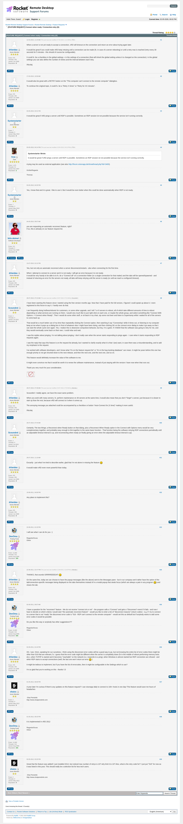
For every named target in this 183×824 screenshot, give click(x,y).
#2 (161, 76)
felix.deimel (13, 238)
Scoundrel (13, 308)
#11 (160, 457)
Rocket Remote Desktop (43, 25)
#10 (160, 423)
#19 (160, 759)
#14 (160, 570)
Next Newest (23, 793)
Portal (155, 15)
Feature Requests (59, 25)
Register (34, 19)
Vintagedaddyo (27, 817)
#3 (161, 111)
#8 (161, 298)
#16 (160, 647)
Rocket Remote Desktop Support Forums (19, 25)
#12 (160, 492)
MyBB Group (31, 815)
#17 (160, 682)
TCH (73, 40)
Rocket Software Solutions (26, 812)
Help (174, 15)
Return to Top (42, 812)
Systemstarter (14, 121)
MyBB (16, 815)
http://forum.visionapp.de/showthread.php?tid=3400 (89, 164)
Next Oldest (12, 793)
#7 (161, 263)
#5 (161, 185)
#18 (160, 716)
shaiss (13, 692)
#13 (160, 527)
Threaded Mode (171, 35)
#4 (161, 147)
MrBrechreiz (17, 817)
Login (27, 19)
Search (164, 15)
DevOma (13, 536)
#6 (161, 221)
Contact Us (11, 812)
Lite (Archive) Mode (55, 812)
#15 (160, 604)
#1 (161, 40)
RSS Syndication (70, 812)
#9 (161, 388)
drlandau (13, 50)
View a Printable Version (16, 801)
